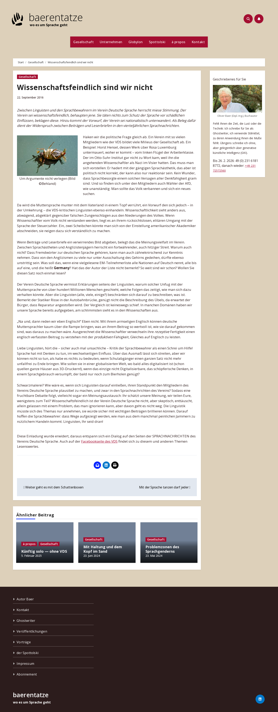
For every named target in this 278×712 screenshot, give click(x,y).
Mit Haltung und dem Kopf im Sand (102, 549)
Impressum (25, 661)
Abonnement (27, 672)
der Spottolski (27, 651)
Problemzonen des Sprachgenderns (162, 549)
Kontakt (198, 42)
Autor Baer (25, 597)
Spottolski (157, 42)
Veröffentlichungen (32, 629)
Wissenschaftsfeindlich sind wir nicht (89, 87)
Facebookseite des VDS (99, 441)
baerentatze (56, 17)
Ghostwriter (26, 618)
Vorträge (24, 640)
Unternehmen (111, 42)
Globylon (135, 42)
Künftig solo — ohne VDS (44, 551)
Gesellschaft (83, 42)
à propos (179, 42)
